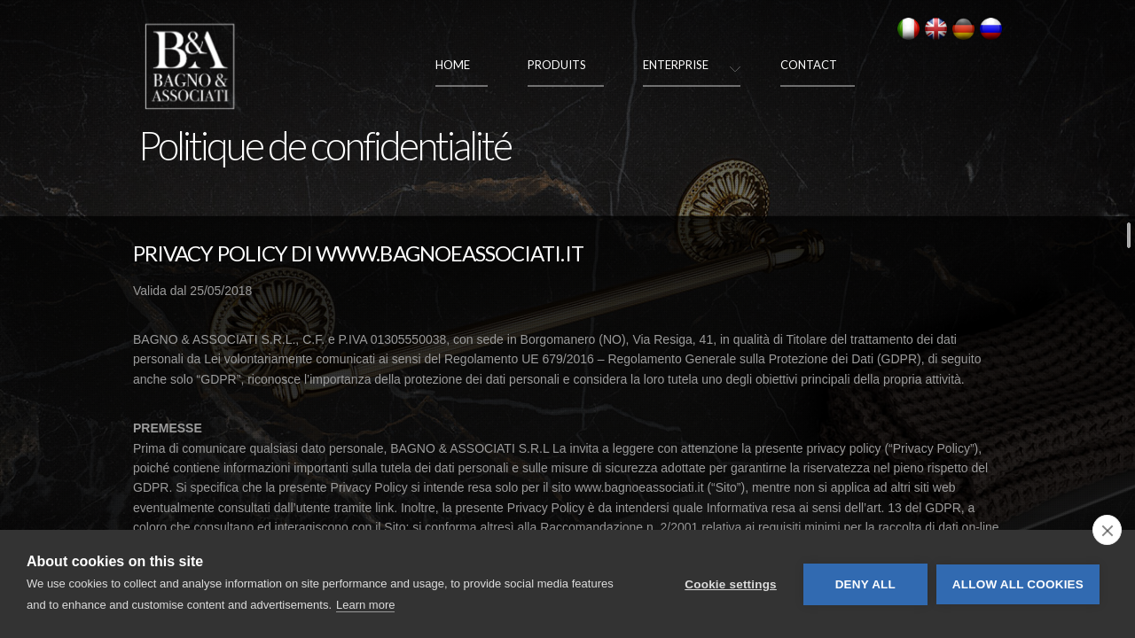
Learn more (365, 604)
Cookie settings (731, 584)
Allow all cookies (1018, 584)
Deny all (865, 584)
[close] (1107, 530)
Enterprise (675, 65)
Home (452, 65)
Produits (557, 65)
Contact (808, 65)
